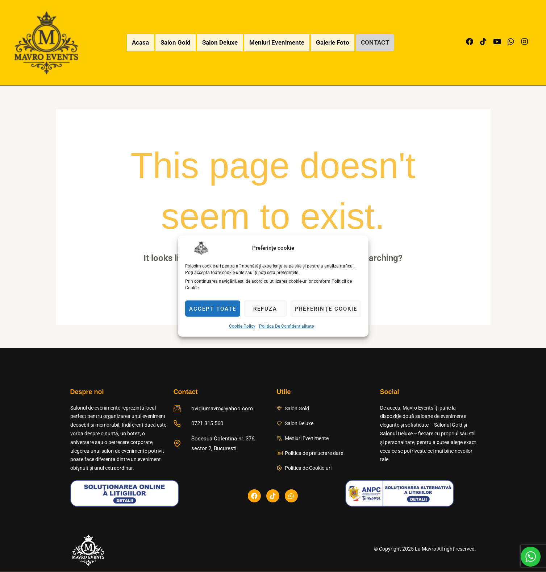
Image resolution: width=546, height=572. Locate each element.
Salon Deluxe (218, 42)
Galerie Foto (330, 42)
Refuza (265, 308)
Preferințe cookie (326, 308)
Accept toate (212, 308)
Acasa (138, 42)
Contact (375, 42)
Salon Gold (173, 42)
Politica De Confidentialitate (286, 326)
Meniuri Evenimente (274, 42)
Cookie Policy (242, 326)
